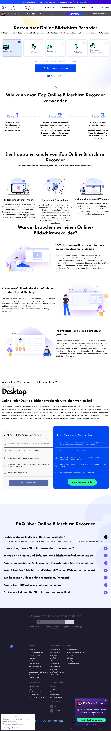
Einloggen (104, 8)
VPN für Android (55, 661)
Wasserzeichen (57, 76)
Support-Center (34, 686)
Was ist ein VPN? (72, 649)
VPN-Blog (70, 655)
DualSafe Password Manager (38, 672)
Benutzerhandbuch (35, 692)
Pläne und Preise (34, 678)
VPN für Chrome (55, 663)
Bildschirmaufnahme (73, 663)
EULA (100, 728)
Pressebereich (54, 692)
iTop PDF (32, 669)
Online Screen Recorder (36, 675)
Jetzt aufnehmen (29, 483)
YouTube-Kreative (56, 697)
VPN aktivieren (34, 694)
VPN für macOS (55, 652)
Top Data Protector (35, 666)
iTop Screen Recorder (36, 652)
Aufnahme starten (55, 68)
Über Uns (53, 686)
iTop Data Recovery (35, 663)
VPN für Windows (55, 649)
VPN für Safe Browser (57, 672)
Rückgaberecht (75, 728)
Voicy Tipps (71, 661)
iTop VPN (32, 649)
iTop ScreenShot (34, 661)
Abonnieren (69, 622)
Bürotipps (70, 658)
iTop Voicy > (84, 2)
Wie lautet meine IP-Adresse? (76, 652)
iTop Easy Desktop (35, 655)
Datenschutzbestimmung (13, 724)
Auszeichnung (54, 694)
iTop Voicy (32, 658)
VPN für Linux (54, 669)
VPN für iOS (54, 658)
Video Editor (30, 14)
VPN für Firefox (55, 666)
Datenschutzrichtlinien (89, 728)
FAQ (51, 14)
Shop (93, 8)
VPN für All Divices (56, 675)
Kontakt (52, 689)
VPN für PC (53, 655)
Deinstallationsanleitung (37, 697)
